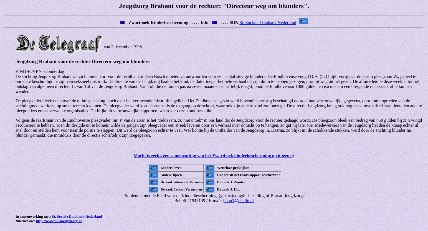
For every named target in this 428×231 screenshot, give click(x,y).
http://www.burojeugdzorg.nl (59, 222)
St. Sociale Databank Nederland (267, 22)
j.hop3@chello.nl (238, 202)
